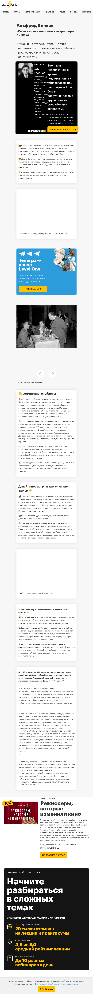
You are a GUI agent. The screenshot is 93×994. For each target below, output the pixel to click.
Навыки (62, 12)
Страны (17, 12)
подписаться (33, 289)
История (5, 12)
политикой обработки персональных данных (57, 984)
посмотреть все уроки (63, 129)
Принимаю (46, 989)
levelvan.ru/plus (67, 123)
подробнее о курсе (53, 855)
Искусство (86, 12)
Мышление (49, 12)
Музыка (73, 12)
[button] (45, 368)
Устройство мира (32, 12)
